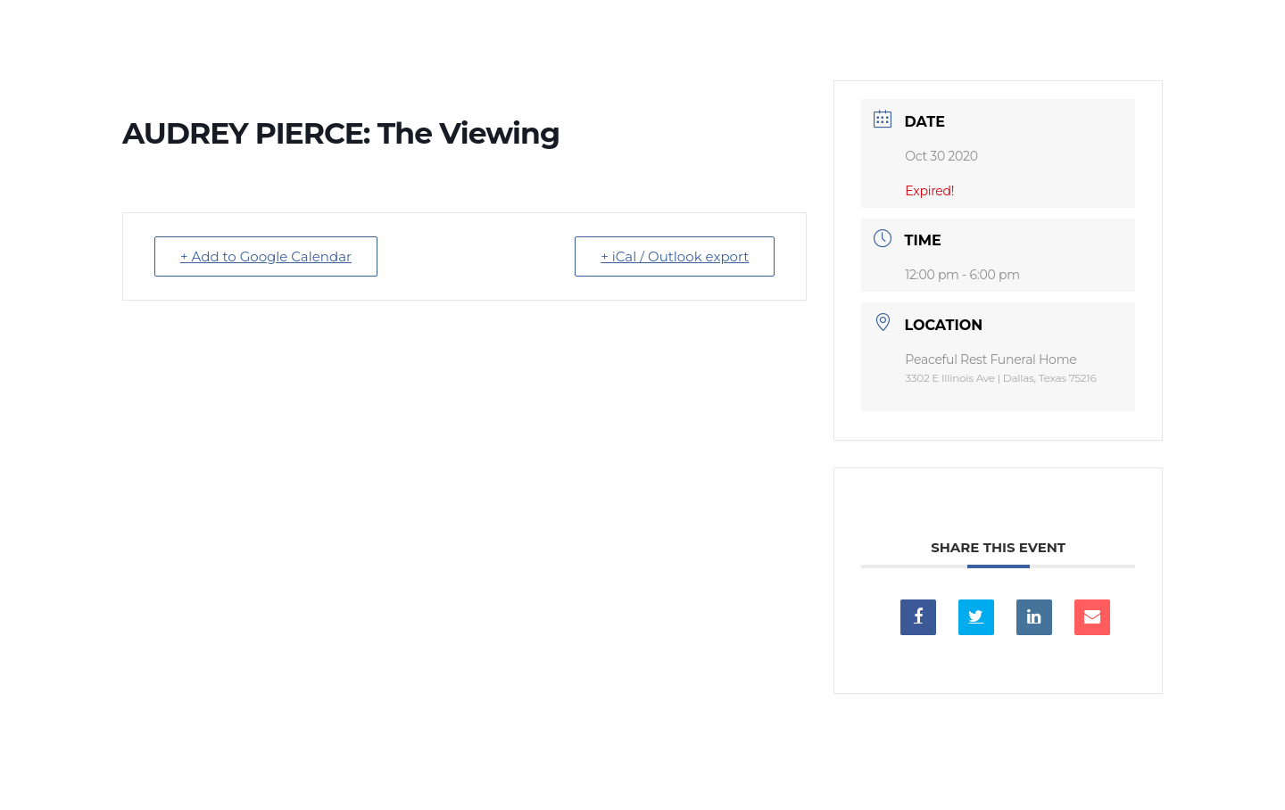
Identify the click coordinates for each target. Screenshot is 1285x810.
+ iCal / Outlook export (675, 256)
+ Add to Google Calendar (266, 256)
